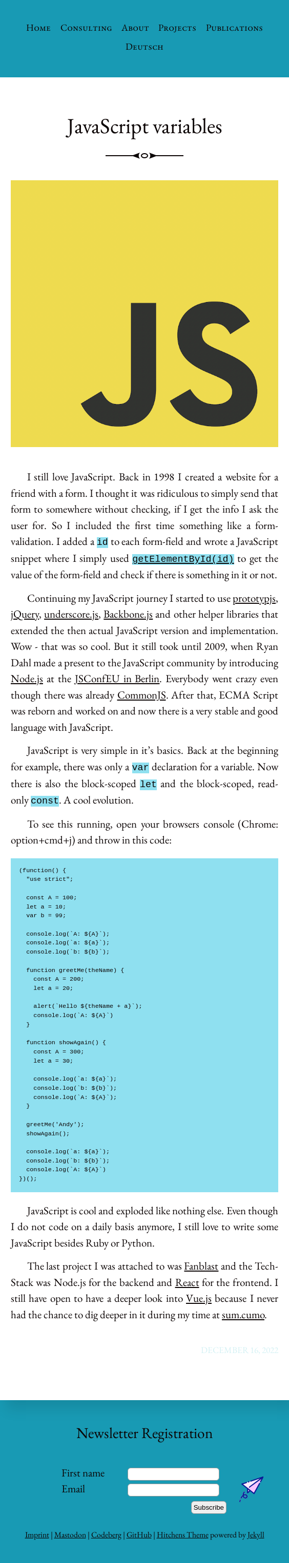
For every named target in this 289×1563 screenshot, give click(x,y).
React (187, 1282)
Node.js (27, 678)
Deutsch (144, 46)
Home (38, 27)
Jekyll (255, 1534)
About (135, 27)
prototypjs (254, 598)
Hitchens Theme (183, 1534)
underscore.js (71, 614)
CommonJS (141, 695)
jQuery (25, 614)
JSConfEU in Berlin (117, 678)
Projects (177, 27)
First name (83, 1473)
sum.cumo (243, 1314)
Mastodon (70, 1534)
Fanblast (201, 1266)
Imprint (37, 1534)
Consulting (86, 27)
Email (73, 1488)
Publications (234, 27)
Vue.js (199, 1298)
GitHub (139, 1534)
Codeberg (106, 1534)
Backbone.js (128, 614)
